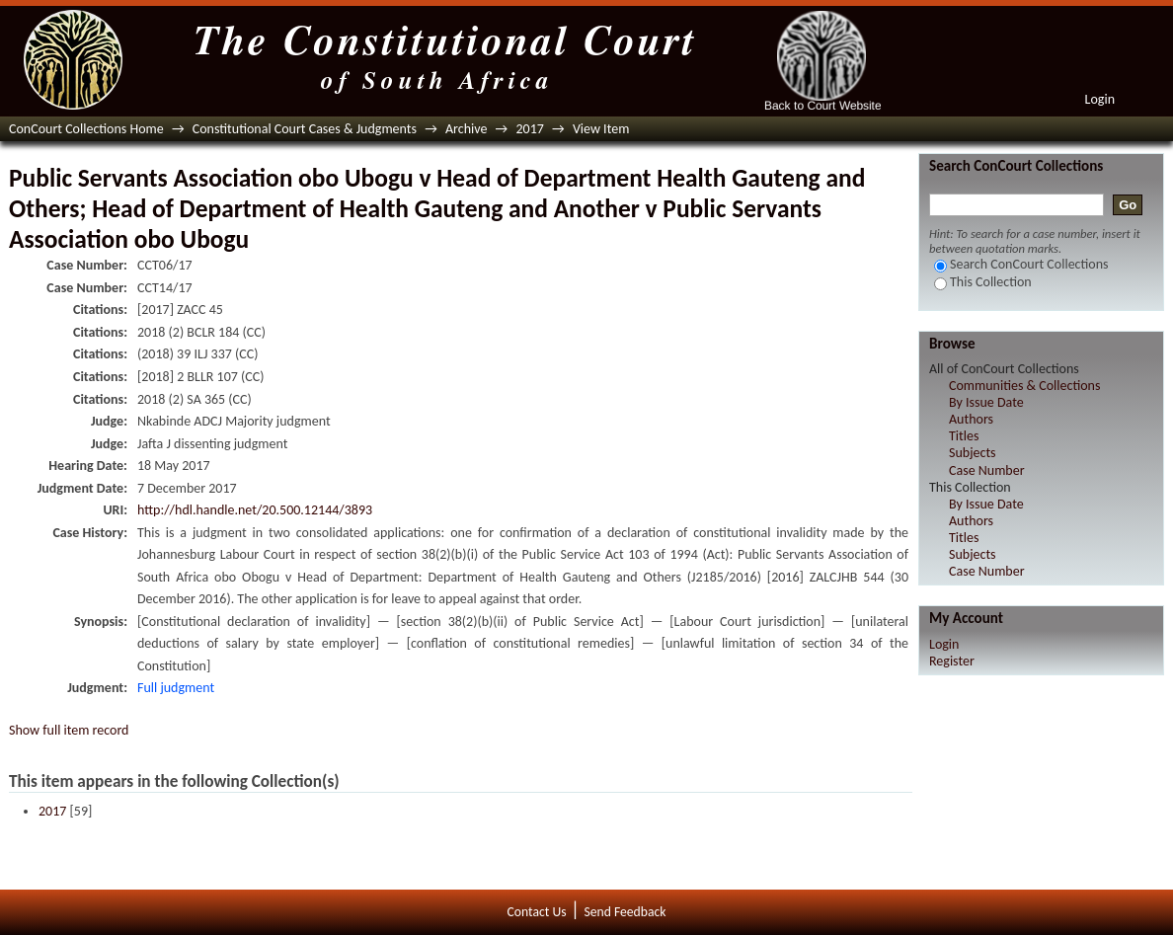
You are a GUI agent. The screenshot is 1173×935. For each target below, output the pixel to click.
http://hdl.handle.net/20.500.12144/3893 (254, 510)
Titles (963, 436)
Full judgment (175, 687)
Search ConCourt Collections (1021, 264)
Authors (971, 419)
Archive (466, 128)
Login (1100, 99)
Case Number (987, 470)
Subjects (972, 452)
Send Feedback (624, 911)
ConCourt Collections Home (86, 128)
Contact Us (537, 911)
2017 (529, 128)
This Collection (983, 281)
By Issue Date (986, 402)
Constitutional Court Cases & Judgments (305, 128)
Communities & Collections (1024, 385)
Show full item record (68, 730)
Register (952, 661)
